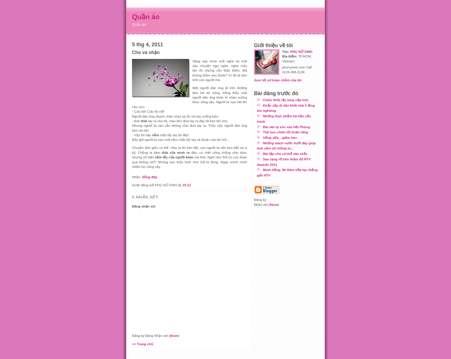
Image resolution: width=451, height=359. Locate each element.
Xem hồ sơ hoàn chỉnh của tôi (277, 80)
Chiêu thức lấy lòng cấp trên (285, 100)
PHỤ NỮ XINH (301, 51)
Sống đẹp (149, 177)
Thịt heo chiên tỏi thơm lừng (285, 132)
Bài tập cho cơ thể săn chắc (285, 153)
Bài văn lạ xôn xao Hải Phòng (286, 127)
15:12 (186, 185)
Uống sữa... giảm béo (280, 137)
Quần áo (146, 17)
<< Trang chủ (142, 344)
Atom (174, 335)
